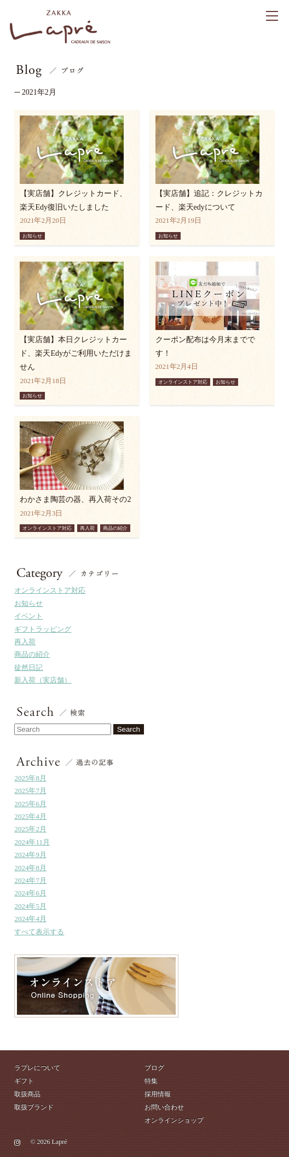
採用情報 (157, 1094)
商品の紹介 (32, 654)
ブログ (154, 1068)
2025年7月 (30, 790)
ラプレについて (37, 1068)
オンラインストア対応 (49, 590)
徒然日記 (28, 667)
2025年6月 (30, 804)
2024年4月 (30, 919)
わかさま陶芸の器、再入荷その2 (75, 499)
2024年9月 (30, 855)
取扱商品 (27, 1094)
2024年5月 (30, 906)
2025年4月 (30, 816)
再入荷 (25, 642)
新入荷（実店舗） (42, 680)
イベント (28, 616)
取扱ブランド (34, 1107)
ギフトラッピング (42, 629)
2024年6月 (30, 893)
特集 (151, 1081)
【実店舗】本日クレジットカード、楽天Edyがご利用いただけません (76, 353)
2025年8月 (30, 778)
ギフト (24, 1081)
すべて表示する (39, 932)
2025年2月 (30, 829)
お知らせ (28, 603)
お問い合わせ (164, 1107)
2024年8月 (30, 868)
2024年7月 (30, 880)
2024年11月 (32, 842)
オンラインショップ (174, 1120)
